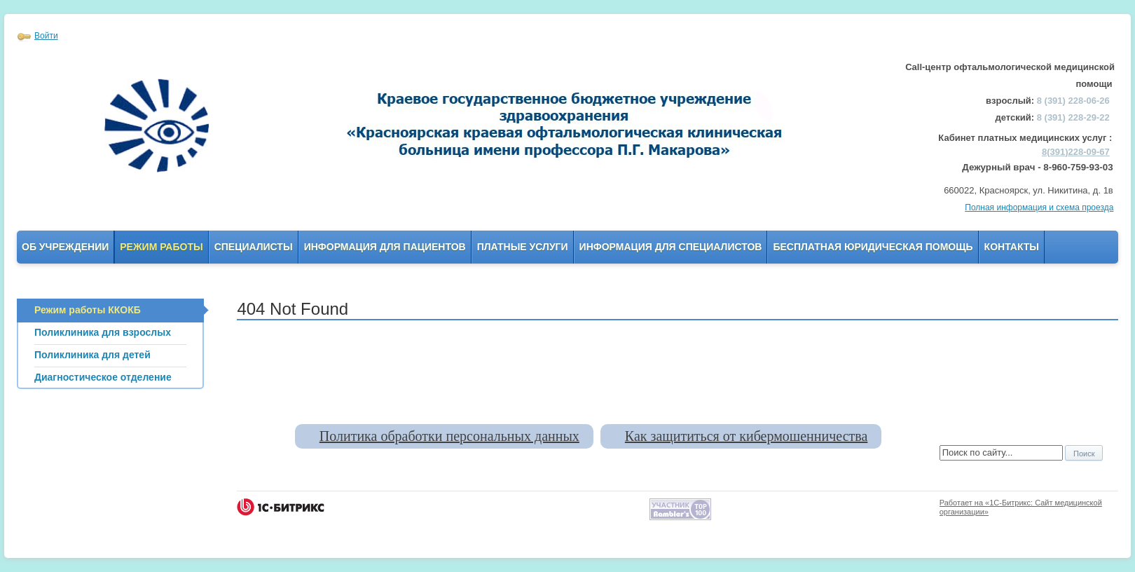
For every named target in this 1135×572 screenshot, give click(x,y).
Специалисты (253, 246)
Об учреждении (65, 246)
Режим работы (161, 246)
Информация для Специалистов (670, 246)
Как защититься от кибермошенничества (746, 436)
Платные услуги (522, 246)
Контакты (1011, 246)
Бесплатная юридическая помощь (872, 246)
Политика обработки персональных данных (449, 436)
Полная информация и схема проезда (1039, 207)
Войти (46, 36)
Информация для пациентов (385, 246)
